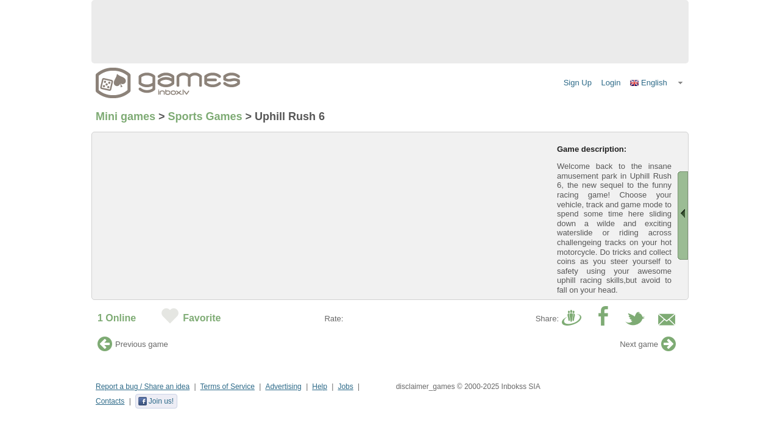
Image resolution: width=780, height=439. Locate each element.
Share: (547, 318)
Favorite (202, 318)
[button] (656, 82)
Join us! (156, 401)
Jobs (345, 386)
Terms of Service (227, 386)
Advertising (283, 386)
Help (319, 386)
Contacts (110, 401)
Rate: (333, 318)
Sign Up (578, 82)
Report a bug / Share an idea (143, 386)
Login (611, 82)
